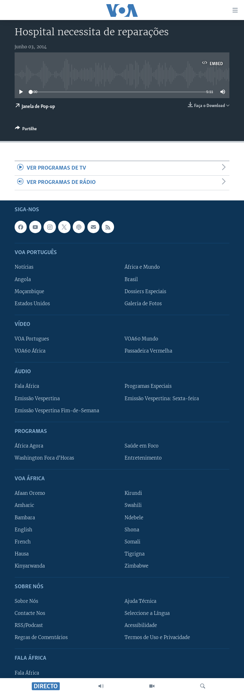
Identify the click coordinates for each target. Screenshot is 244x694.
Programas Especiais (148, 386)
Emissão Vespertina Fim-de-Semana (57, 410)
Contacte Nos (30, 613)
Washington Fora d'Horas (44, 458)
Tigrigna (135, 553)
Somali (132, 541)
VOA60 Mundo (141, 339)
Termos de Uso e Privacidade (157, 637)
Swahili (133, 505)
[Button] (26, 130)
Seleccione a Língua (147, 613)
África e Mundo (142, 267)
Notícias (24, 267)
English (23, 529)
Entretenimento (143, 458)
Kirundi (133, 493)
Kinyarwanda (30, 566)
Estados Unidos (32, 303)
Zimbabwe (136, 566)
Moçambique (29, 291)
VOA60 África (30, 351)
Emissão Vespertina (37, 398)
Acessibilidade (141, 625)
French (23, 541)
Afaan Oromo (30, 493)
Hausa (22, 553)
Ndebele (134, 517)
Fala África (27, 386)
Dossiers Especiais (145, 291)
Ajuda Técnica (140, 601)
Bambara (25, 517)
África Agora (29, 446)
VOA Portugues (32, 339)
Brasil (131, 279)
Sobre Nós (26, 601)
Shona (132, 529)
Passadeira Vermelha (148, 351)
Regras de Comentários (41, 637)
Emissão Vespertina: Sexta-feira (162, 398)
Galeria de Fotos (143, 303)
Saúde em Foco (142, 446)
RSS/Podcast (29, 625)
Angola (23, 279)
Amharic (24, 505)
